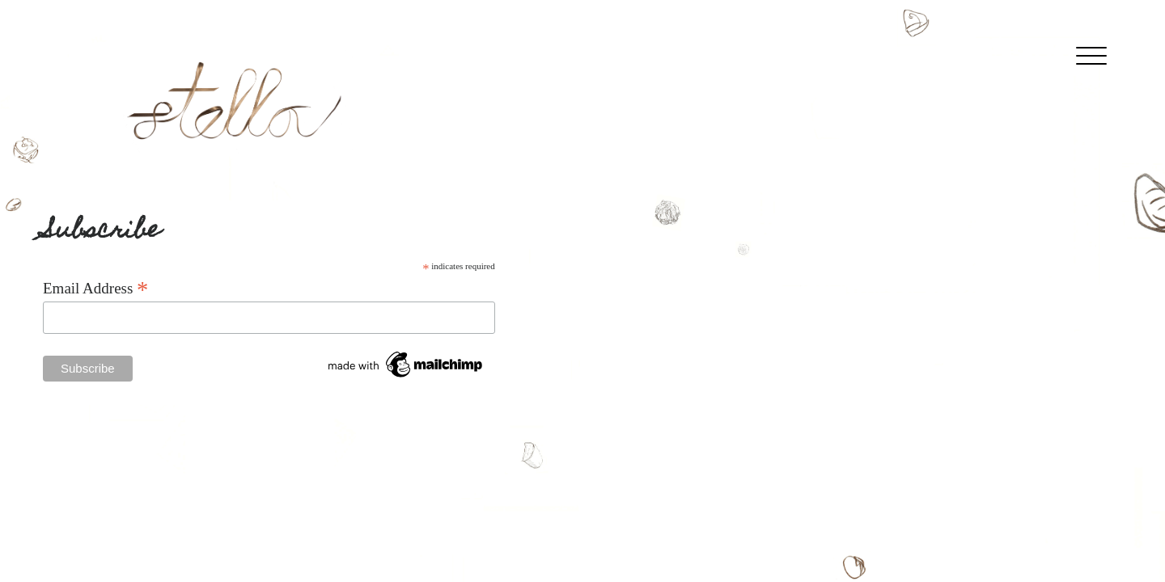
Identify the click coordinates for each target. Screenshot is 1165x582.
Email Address (95, 288)
